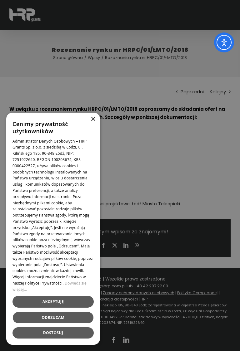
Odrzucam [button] (53, 317)
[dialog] (120, 175)
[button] (53, 333)
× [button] (93, 119)
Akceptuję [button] (53, 301)
